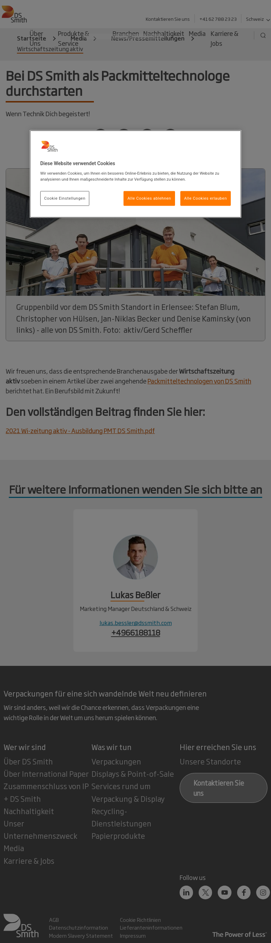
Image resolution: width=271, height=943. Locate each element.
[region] (135, 174)
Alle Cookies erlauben (205, 198)
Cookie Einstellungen (64, 198)
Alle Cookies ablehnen (149, 198)
